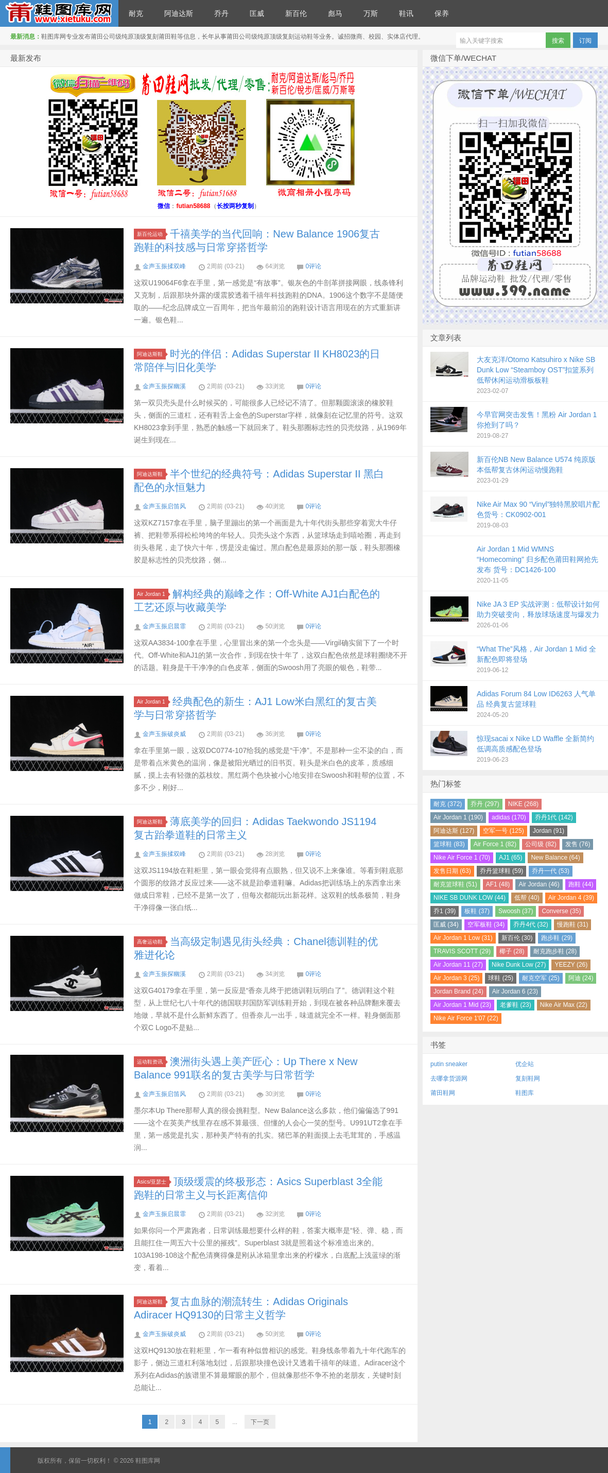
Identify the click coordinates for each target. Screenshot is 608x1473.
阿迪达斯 (178, 13)
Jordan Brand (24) (458, 991)
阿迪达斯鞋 (151, 354)
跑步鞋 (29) (556, 937)
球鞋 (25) (500, 978)
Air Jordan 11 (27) (458, 964)
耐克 (136, 13)
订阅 (585, 40)
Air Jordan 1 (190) (458, 817)
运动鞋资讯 (151, 1062)
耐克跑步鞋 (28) (555, 951)
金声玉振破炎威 (164, 734)
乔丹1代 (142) (554, 817)
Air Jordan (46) (538, 884)
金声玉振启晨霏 (164, 626)
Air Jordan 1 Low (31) (463, 937)
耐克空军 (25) (541, 978)
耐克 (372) (447, 804)
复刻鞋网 (527, 1078)
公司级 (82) (541, 844)
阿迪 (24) (581, 978)
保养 (442, 13)
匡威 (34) (446, 924)
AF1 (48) (498, 884)
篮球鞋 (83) (449, 844)
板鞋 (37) (477, 911)
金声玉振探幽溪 (164, 386)
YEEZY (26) (570, 964)
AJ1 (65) (510, 857)
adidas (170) (509, 817)
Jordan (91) (548, 830)
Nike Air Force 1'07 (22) (465, 1018)
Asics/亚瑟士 (153, 1182)
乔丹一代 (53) (550, 871)
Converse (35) (561, 911)
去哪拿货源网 (448, 1078)
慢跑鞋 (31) (572, 924)
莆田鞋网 (442, 1093)
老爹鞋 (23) (515, 1004)
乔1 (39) (444, 911)
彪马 (335, 13)
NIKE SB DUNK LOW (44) (469, 897)
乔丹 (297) (485, 804)
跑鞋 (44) (581, 884)
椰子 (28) (512, 951)
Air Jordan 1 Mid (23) (462, 1004)
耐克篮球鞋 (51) (455, 884)
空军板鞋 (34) (486, 924)
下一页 (260, 1422)
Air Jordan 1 (152, 594)
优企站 (524, 1064)
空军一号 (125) (503, 830)
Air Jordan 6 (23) (515, 991)
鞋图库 (524, 1093)
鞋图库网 (59, 13)
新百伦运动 (151, 234)
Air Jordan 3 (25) (456, 978)
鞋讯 (406, 13)
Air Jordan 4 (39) (571, 897)
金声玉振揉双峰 (164, 266)
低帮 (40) (527, 897)
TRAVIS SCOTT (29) (462, 951)
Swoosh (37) (515, 911)
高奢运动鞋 (151, 942)
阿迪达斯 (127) (453, 830)
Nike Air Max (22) (563, 1004)
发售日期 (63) (452, 871)
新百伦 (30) (517, 937)
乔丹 (221, 13)
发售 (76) (577, 844)
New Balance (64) (555, 857)
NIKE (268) (523, 804)
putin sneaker (448, 1064)
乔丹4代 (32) (530, 924)
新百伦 (296, 13)
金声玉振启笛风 (164, 506)
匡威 (257, 13)
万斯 (370, 13)
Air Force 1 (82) (495, 844)
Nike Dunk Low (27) (519, 964)
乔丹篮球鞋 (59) (502, 871)
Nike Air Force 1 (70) (461, 857)
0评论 (313, 266)
